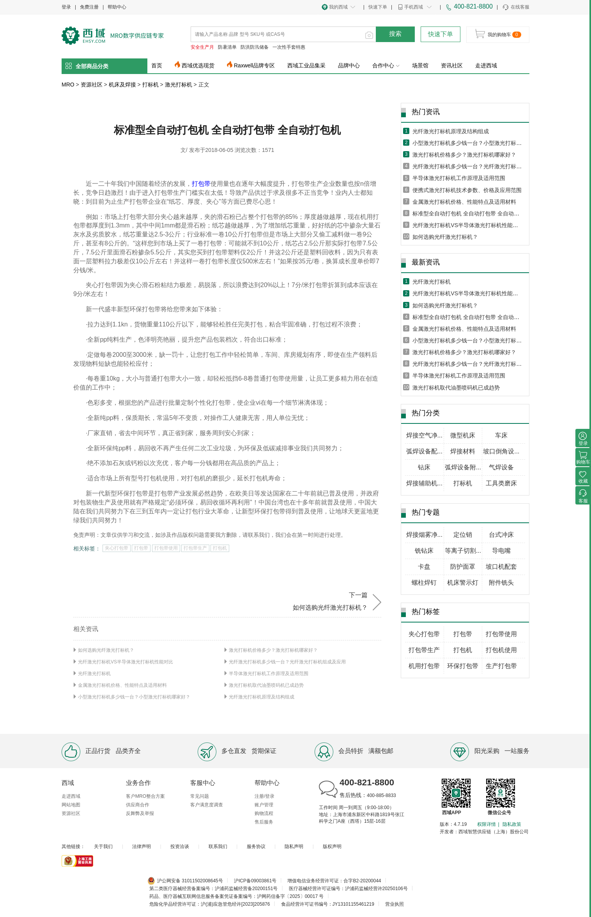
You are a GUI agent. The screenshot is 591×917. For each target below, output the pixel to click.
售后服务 (264, 822)
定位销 (462, 534)
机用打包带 (424, 666)
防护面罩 (462, 566)
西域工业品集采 (306, 65)
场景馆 (420, 65)
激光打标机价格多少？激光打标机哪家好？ (273, 650)
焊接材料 (462, 451)
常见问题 (199, 796)
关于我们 (103, 846)
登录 (66, 7)
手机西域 (413, 7)
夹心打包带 (116, 548)
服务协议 (256, 846)
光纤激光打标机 (94, 673)
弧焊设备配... (424, 451)
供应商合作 (137, 805)
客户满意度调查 (206, 805)
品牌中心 (349, 65)
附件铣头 (501, 582)
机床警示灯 (462, 582)
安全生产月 (202, 47)
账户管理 (264, 805)
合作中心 (386, 65)
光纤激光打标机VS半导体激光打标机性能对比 (125, 662)
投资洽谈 (179, 846)
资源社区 (92, 84)
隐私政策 (512, 824)
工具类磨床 (501, 483)
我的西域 (338, 7)
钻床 (424, 467)
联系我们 (218, 846)
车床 (501, 435)
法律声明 (141, 846)
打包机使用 (501, 650)
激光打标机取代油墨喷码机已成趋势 (266, 685)
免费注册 (89, 7)
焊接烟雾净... (424, 534)
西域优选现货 (198, 65)
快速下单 (377, 7)
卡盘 (424, 566)
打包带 (201, 183)
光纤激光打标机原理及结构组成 (261, 697)
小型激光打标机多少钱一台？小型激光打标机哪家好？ (134, 697)
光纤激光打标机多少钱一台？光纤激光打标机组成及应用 (287, 662)
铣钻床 (424, 550)
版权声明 (332, 846)
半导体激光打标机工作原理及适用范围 (268, 673)
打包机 (220, 548)
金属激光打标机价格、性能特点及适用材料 (122, 685)
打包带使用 (166, 548)
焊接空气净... (424, 435)
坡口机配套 (501, 566)
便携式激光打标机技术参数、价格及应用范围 (467, 190)
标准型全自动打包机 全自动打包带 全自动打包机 (471, 213)
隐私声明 (294, 846)
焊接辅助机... (424, 483)
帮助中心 (117, 7)
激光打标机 (178, 84)
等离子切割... (463, 550)
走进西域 (486, 65)
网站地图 (71, 805)
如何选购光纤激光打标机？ (106, 650)
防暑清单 (227, 47)
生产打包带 (501, 666)
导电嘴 (501, 550)
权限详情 (486, 824)
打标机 (150, 84)
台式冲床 (501, 534)
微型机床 (462, 435)
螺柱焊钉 (424, 582)
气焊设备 (501, 467)
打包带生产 (195, 548)
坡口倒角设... (501, 451)
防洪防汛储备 (255, 47)
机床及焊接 (122, 84)
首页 (156, 65)
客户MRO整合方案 (145, 796)
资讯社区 (452, 65)
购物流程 (264, 813)
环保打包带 (462, 666)
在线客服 (515, 7)
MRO (68, 84)
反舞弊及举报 (140, 813)
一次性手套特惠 (288, 47)
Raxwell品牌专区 (254, 65)
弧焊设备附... (463, 467)
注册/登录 (264, 796)
